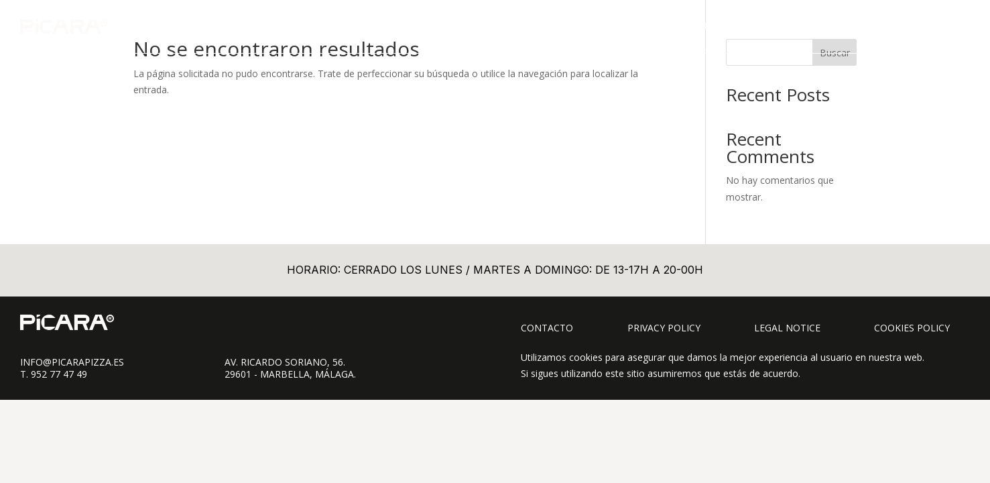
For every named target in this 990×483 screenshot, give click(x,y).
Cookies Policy (912, 327)
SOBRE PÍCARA (849, 26)
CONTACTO (925, 26)
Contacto (547, 327)
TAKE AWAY (775, 26)
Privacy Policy (663, 327)
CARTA (719, 26)
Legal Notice (787, 327)
